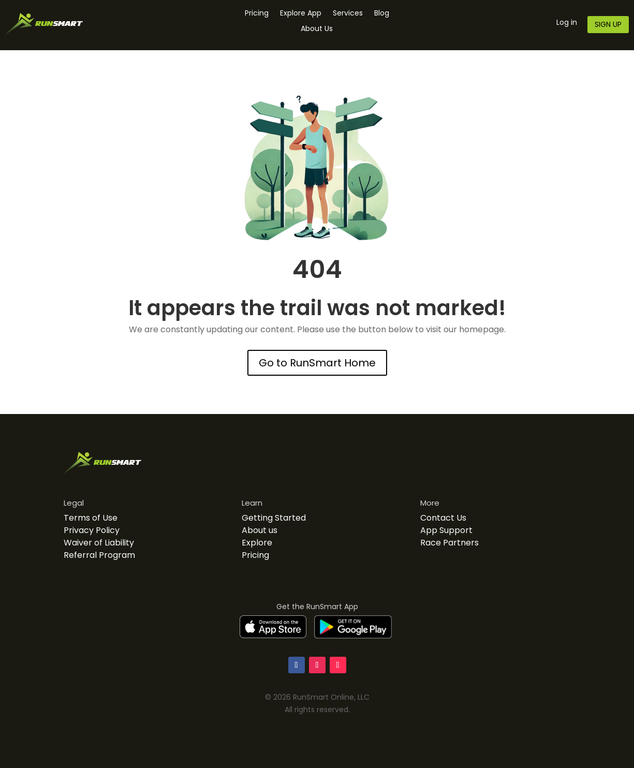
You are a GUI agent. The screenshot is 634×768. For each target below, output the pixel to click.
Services (348, 13)
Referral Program (99, 555)
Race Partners (449, 543)
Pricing (257, 13)
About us (259, 530)
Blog (381, 13)
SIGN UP (608, 24)
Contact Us (443, 518)
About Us (317, 29)
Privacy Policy (92, 530)
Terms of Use (90, 518)
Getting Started (274, 518)
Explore (257, 543)
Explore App (300, 13)
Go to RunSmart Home (317, 363)
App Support (446, 530)
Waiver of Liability (99, 543)
